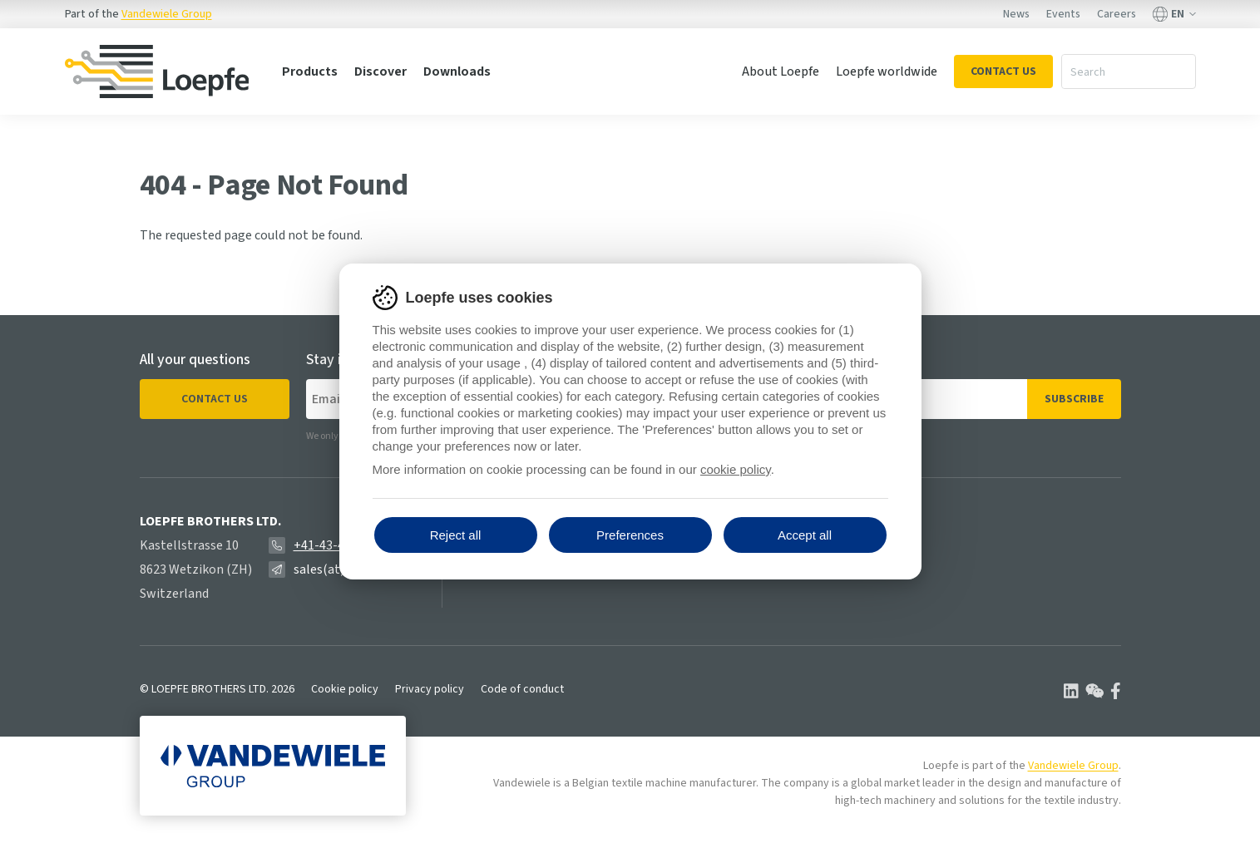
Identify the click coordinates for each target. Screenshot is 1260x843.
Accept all (805, 535)
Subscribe (1074, 399)
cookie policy (735, 469)
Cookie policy (344, 689)
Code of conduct (522, 689)
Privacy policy (429, 689)
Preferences (630, 535)
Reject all (456, 535)
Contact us (214, 399)
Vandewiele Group (166, 14)
